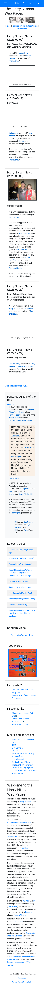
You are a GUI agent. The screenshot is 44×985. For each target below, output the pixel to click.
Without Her (12, 836)
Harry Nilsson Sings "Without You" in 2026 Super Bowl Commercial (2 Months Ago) (20, 573)
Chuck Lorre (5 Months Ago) (20, 587)
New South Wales (24, 420)
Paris (11, 491)
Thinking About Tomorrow (22, 765)
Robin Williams (20, 915)
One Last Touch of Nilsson (23, 690)
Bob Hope (29, 447)
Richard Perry (14, 364)
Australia (10, 405)
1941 (14, 745)
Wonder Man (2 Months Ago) (20, 564)
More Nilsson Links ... (20, 724)
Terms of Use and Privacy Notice (22, 982)
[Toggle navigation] (5, 3)
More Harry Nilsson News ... (16, 386)
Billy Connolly (17, 748)
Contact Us (22, 978)
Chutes (21, 141)
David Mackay (24, 494)
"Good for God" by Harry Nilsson (22, 635)
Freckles (24, 848)
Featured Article (18, 26)
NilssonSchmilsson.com (27, 3)
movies (26, 901)
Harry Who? (22, 29)
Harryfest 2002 (22, 249)
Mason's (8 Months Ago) (19, 604)
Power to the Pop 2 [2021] (22, 768)
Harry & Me (16, 692)
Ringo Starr (28, 309)
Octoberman (14, 133)
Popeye (28, 912)
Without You (14, 61)
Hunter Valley (14, 418)
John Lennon (17, 922)
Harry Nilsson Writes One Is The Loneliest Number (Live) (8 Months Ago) (22, 613)
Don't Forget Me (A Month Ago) (21, 558)
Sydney (12, 420)
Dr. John (15, 751)
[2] (32, 494)
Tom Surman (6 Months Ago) (20, 593)
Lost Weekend (18, 759)
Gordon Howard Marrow (21, 762)
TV (34, 901)
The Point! (12, 906)
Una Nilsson (14, 478)
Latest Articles (32, 26)
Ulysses (26, 488)
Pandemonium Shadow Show (19, 822)
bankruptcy (16, 513)
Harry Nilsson (24, 233)
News (8, 26)
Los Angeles (17, 456)
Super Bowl (23, 53)
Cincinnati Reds (15, 268)
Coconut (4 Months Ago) (18, 581)
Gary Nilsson (14, 217)
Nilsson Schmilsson (25, 366)
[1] (18, 478)
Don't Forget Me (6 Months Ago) (22, 599)
